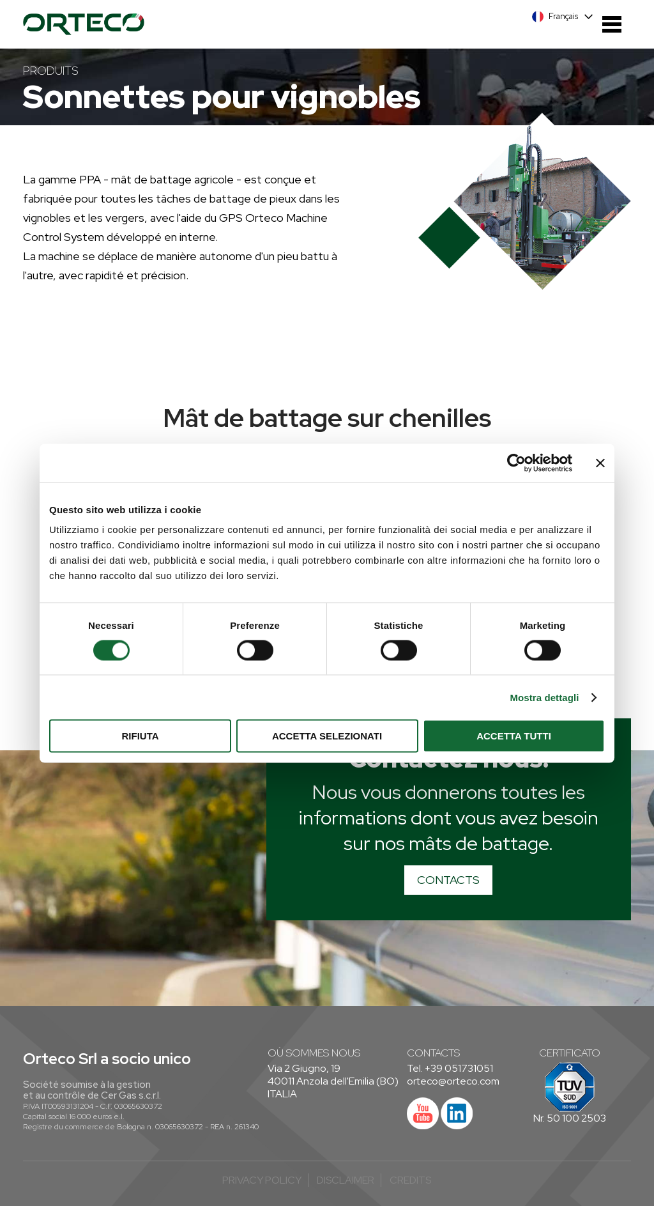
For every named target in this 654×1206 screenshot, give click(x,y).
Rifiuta (139, 736)
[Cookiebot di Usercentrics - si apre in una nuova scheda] (516, 462)
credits (410, 1180)
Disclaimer (345, 1180)
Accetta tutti (513, 736)
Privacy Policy (261, 1180)
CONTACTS (448, 879)
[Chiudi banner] (600, 462)
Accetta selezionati (327, 736)
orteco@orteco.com (453, 1081)
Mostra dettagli (544, 697)
